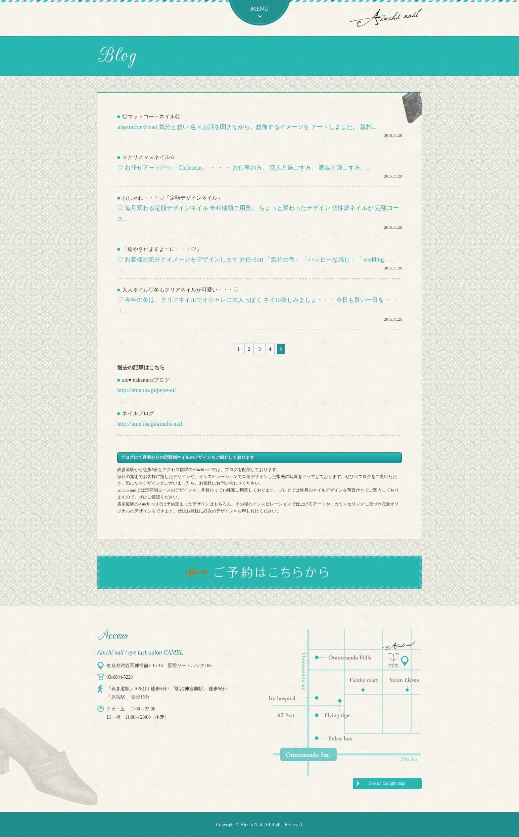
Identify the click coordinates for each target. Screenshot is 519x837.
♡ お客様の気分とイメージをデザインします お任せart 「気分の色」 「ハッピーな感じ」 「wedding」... (255, 259)
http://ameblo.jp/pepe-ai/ (146, 390)
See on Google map (387, 783)
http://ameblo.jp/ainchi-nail (149, 423)
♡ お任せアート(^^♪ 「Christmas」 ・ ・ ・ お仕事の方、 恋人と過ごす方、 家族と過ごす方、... (244, 167)
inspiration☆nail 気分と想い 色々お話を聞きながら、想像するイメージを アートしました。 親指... (246, 127)
